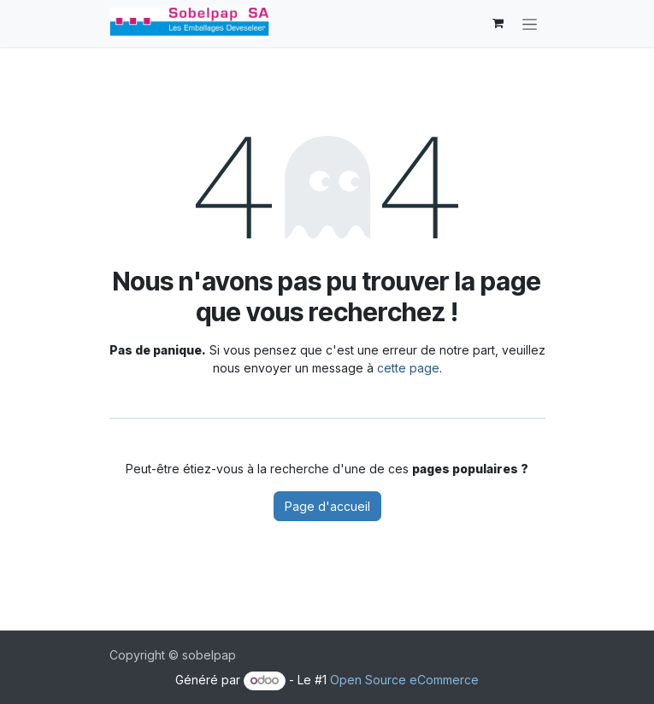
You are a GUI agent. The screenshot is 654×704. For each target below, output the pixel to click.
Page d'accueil (327, 506)
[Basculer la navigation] (529, 23)
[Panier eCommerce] (498, 23)
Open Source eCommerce (404, 679)
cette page (408, 368)
